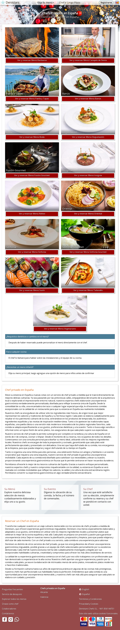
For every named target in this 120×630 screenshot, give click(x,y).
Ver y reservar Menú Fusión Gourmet (32, 175)
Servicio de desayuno (12, 594)
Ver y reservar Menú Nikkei (32, 213)
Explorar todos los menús (14, 599)
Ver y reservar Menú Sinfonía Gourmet (88, 252)
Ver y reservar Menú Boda (31, 137)
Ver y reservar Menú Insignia (88, 175)
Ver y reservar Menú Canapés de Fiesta (88, 60)
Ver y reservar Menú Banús (88, 98)
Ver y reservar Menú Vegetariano (60, 328)
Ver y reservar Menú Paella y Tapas (32, 98)
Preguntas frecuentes (12, 589)
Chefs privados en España (52, 588)
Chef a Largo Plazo (69, 2)
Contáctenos (8, 613)
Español (86, 594)
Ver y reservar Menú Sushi (32, 290)
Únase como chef (10, 603)
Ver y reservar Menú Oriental (88, 213)
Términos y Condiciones (90, 599)
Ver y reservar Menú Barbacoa (32, 60)
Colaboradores (9, 608)
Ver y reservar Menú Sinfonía (32, 252)
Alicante (44, 592)
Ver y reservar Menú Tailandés (88, 290)
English (85, 589)
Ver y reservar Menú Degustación (88, 137)
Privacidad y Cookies (88, 603)
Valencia (44, 597)
